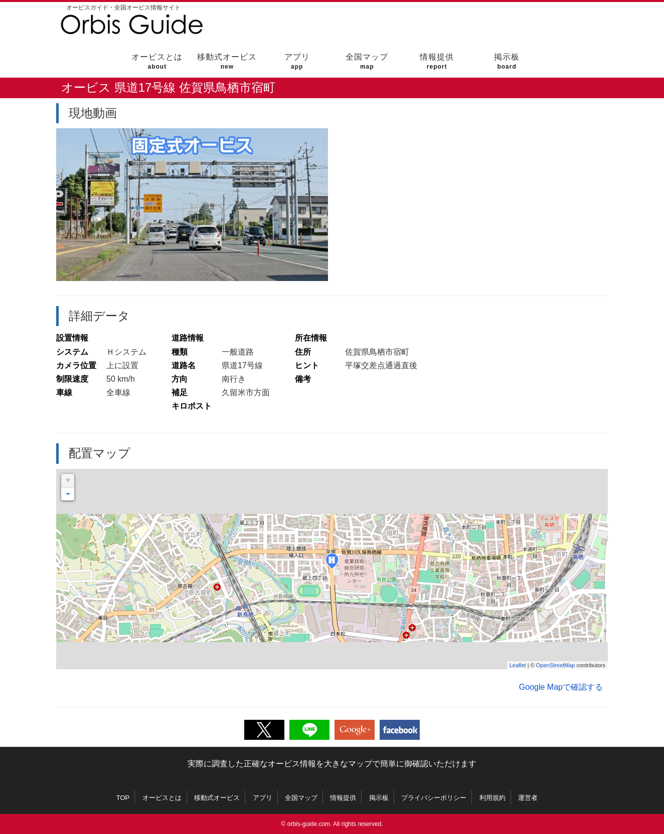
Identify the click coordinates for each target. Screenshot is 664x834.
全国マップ (367, 61)
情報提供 (437, 61)
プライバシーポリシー (433, 797)
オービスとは (157, 61)
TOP (123, 797)
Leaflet (518, 665)
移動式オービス (227, 61)
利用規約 (492, 797)
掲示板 (507, 61)
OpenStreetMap (555, 665)
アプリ (297, 61)
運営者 (528, 797)
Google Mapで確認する (561, 687)
